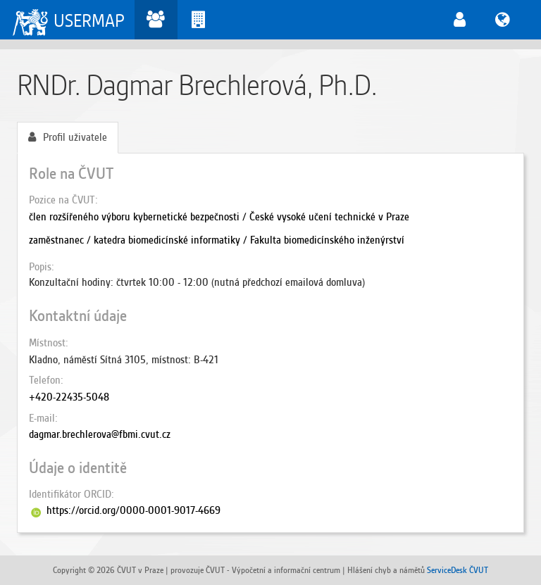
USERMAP (89, 21)
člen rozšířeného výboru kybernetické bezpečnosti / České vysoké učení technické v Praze (219, 216)
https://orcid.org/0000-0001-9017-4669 (133, 510)
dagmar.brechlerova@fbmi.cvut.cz (99, 434)
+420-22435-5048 (69, 397)
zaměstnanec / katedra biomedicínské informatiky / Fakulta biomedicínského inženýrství (216, 240)
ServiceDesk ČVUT (457, 570)
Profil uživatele (67, 137)
